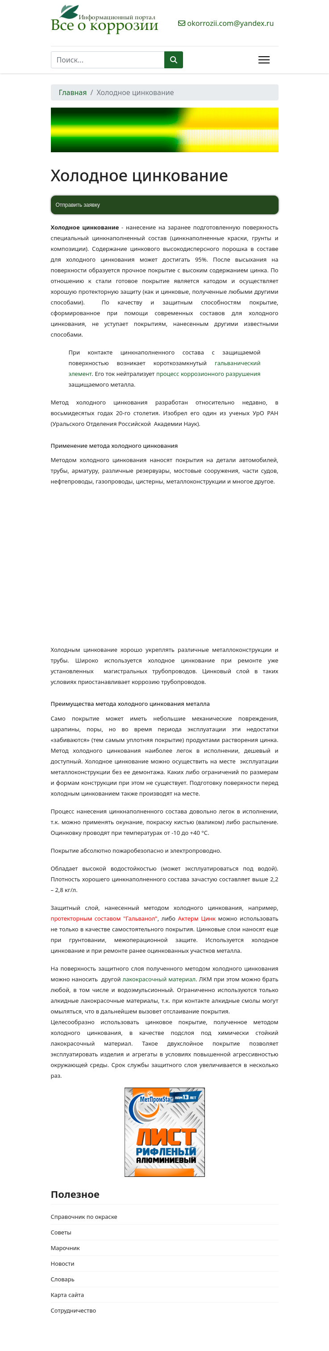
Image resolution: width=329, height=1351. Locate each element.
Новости (63, 1263)
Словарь (63, 1279)
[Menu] (264, 59)
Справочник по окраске (84, 1217)
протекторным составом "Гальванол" (104, 918)
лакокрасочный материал (159, 979)
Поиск (173, 59)
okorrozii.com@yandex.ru (230, 23)
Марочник (65, 1248)
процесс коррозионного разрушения (208, 374)
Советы (61, 1232)
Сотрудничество (73, 1310)
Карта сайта (67, 1295)
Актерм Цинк (197, 918)
